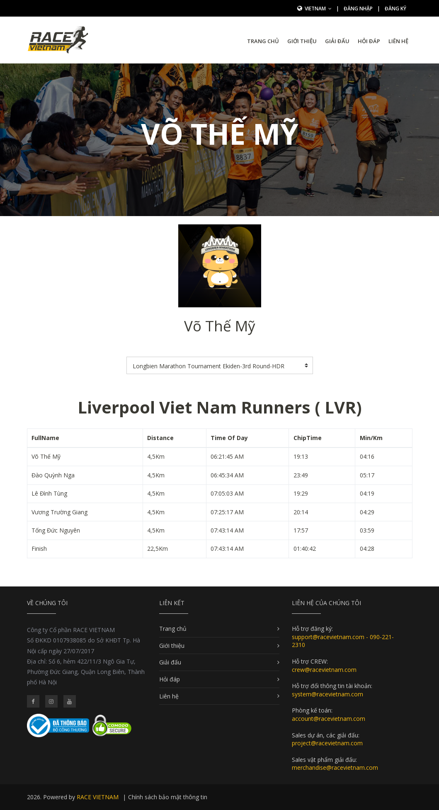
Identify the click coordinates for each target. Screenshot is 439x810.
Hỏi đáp (369, 41)
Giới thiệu (302, 41)
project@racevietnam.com (327, 743)
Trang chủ (263, 41)
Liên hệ (398, 41)
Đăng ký (395, 8)
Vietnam (318, 8)
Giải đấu (337, 41)
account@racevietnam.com (328, 718)
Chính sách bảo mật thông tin (167, 797)
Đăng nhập (358, 8)
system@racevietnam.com (327, 694)
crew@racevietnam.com (324, 670)
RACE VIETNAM (98, 797)
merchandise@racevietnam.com (335, 767)
